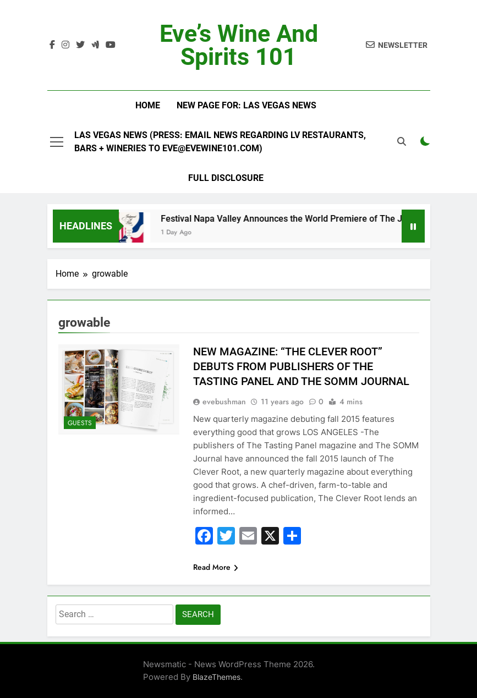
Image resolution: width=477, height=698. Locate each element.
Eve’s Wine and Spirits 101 (239, 45)
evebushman (224, 401)
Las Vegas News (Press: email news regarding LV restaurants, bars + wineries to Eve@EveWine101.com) (220, 141)
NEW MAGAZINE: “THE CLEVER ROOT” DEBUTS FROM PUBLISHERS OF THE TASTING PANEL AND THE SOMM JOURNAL (301, 366)
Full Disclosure (226, 178)
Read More (215, 567)
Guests (80, 423)
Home (147, 105)
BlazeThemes (216, 676)
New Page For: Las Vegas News (246, 105)
